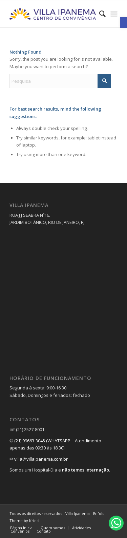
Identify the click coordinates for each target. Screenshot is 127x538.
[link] (123, 22)
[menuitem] (99, 13)
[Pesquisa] (60, 81)
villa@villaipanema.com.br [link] (41, 459)
